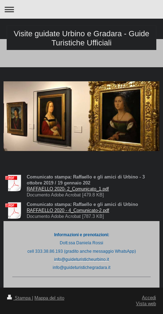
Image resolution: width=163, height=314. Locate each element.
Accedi (149, 297)
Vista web (146, 303)
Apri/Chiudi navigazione (81, 9)
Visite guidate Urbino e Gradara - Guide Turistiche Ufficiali (81, 38)
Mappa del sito (49, 298)
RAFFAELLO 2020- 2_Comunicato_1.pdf (68, 188)
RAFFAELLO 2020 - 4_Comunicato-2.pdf (68, 210)
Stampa (19, 298)
